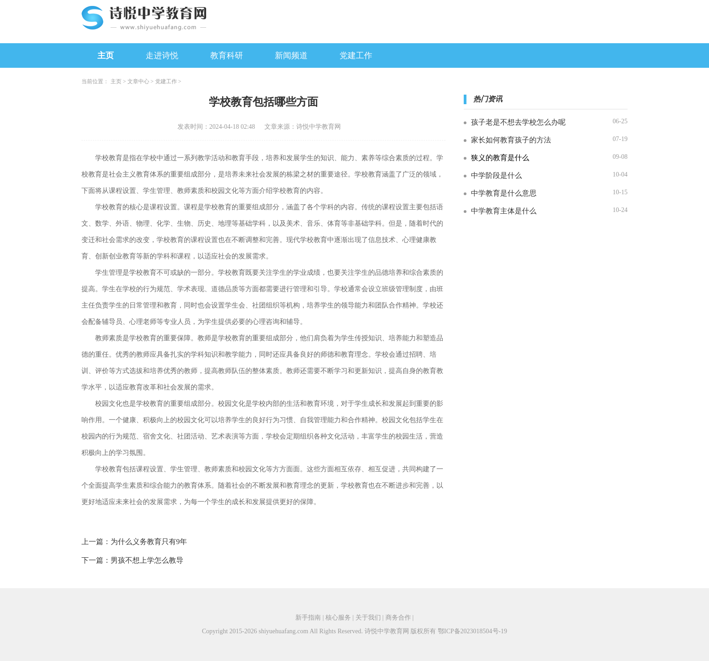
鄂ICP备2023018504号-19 (472, 631)
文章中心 (138, 81)
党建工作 (355, 55)
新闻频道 (291, 55)
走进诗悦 (162, 55)
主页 (105, 55)
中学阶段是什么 (496, 175)
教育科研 (226, 55)
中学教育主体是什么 (504, 211)
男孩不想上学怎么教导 (147, 560)
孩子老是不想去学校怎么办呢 (518, 122)
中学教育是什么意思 (504, 193)
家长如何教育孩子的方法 (511, 140)
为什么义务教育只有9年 (149, 541)
